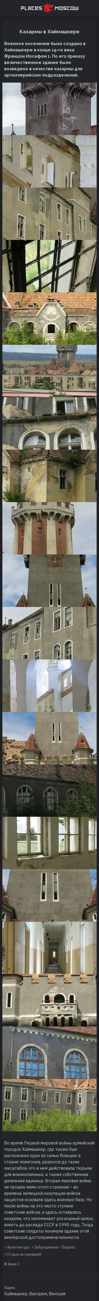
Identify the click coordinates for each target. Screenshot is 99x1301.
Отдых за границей (24, 1254)
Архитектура (18, 1247)
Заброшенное (46, 1247)
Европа (69, 1247)
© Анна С (12, 1264)
